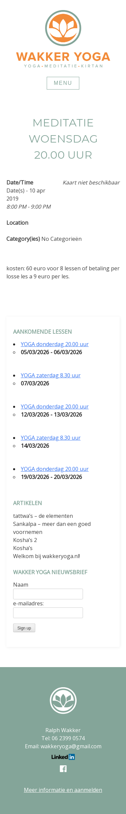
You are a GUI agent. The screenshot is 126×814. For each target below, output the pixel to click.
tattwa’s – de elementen (43, 516)
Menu (63, 83)
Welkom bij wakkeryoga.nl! (46, 556)
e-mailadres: (28, 603)
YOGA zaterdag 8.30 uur (51, 375)
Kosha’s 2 (25, 540)
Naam (20, 584)
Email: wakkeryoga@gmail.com (63, 746)
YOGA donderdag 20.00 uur (55, 344)
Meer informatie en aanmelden (63, 790)
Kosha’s (23, 548)
